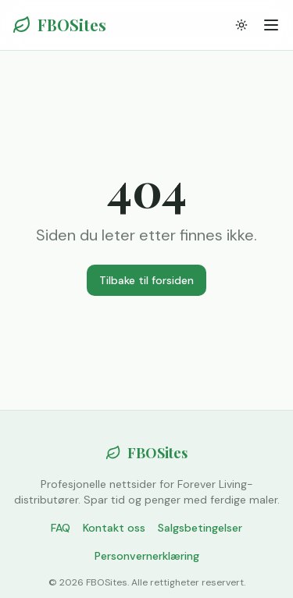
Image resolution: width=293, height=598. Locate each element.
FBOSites (59, 24)
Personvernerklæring (147, 556)
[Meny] (271, 25)
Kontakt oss (114, 528)
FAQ (60, 528)
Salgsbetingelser (200, 528)
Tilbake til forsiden (146, 280)
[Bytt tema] (241, 25)
